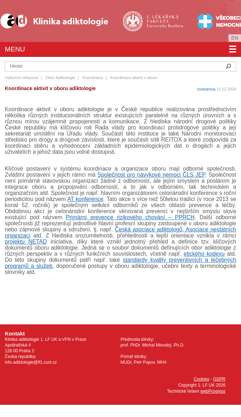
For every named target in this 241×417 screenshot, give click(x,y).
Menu (120, 49)
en (234, 38)
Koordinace (93, 77)
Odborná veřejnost (21, 77)
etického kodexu (204, 254)
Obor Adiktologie (60, 77)
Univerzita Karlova (165, 32)
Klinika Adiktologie (59, 21)
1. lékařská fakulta (154, 21)
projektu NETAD (25, 242)
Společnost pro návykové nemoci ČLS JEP (151, 175)
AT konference (85, 199)
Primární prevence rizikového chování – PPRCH (130, 217)
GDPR (219, 379)
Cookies (201, 379)
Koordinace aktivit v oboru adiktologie (50, 88)
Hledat (228, 66)
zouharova (206, 89)
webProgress (212, 391)
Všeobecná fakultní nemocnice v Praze (213, 21)
